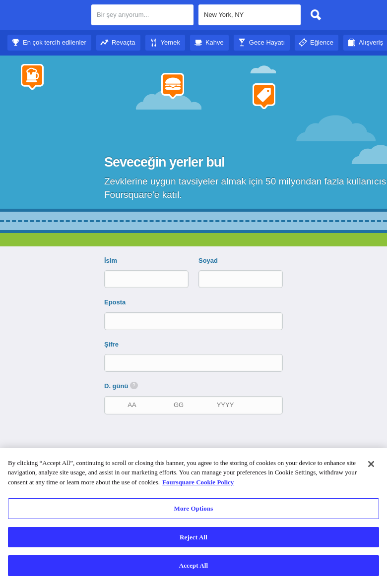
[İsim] (138, 279)
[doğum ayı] (132, 405)
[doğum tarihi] (178, 405)
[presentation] (198, 443)
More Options (193, 508)
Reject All (193, 537)
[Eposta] (194, 321)
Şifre (111, 344)
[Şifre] (194, 362)
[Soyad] (232, 279)
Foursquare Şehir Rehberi (46, 16)
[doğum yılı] (225, 405)
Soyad (208, 260)
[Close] (371, 464)
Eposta (115, 302)
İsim (110, 260)
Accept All (193, 565)
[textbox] (249, 14)
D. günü (121, 386)
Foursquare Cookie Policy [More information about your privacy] (198, 482)
